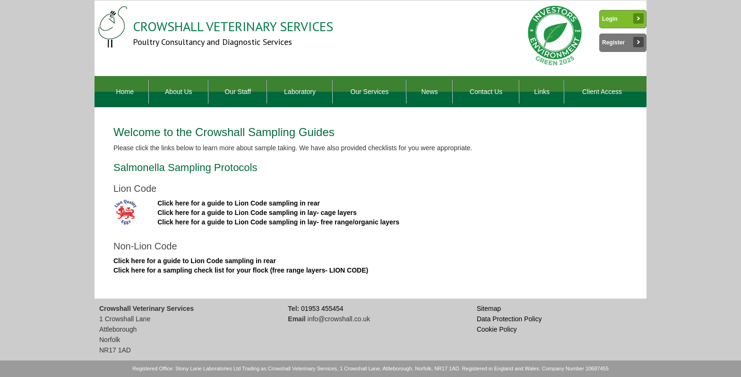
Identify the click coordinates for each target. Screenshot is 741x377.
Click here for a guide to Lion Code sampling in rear (238, 203)
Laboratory (300, 91)
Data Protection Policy (509, 319)
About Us (178, 91)
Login (623, 18)
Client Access (602, 91)
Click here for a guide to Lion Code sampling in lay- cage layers (257, 212)
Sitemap (489, 308)
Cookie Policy (497, 329)
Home (125, 91)
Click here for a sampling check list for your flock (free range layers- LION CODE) (240, 270)
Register (623, 42)
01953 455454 (322, 308)
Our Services (369, 91)
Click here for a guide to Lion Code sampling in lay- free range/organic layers (278, 222)
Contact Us (486, 91)
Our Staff (237, 91)
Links (542, 91)
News (429, 91)
